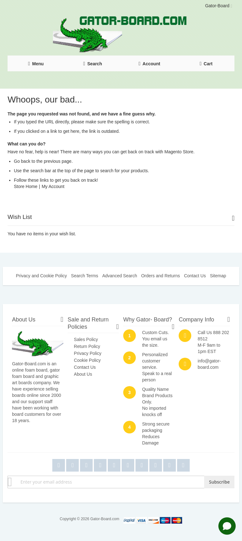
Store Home (25, 186)
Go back (22, 161)
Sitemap (218, 275)
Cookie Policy (87, 360)
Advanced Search (119, 275)
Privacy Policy (87, 353)
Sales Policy (86, 339)
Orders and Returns (160, 275)
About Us (83, 374)
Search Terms (84, 275)
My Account (53, 186)
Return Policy (87, 346)
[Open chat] (227, 526)
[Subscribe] (219, 482)
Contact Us (195, 275)
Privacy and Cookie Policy (41, 275)
